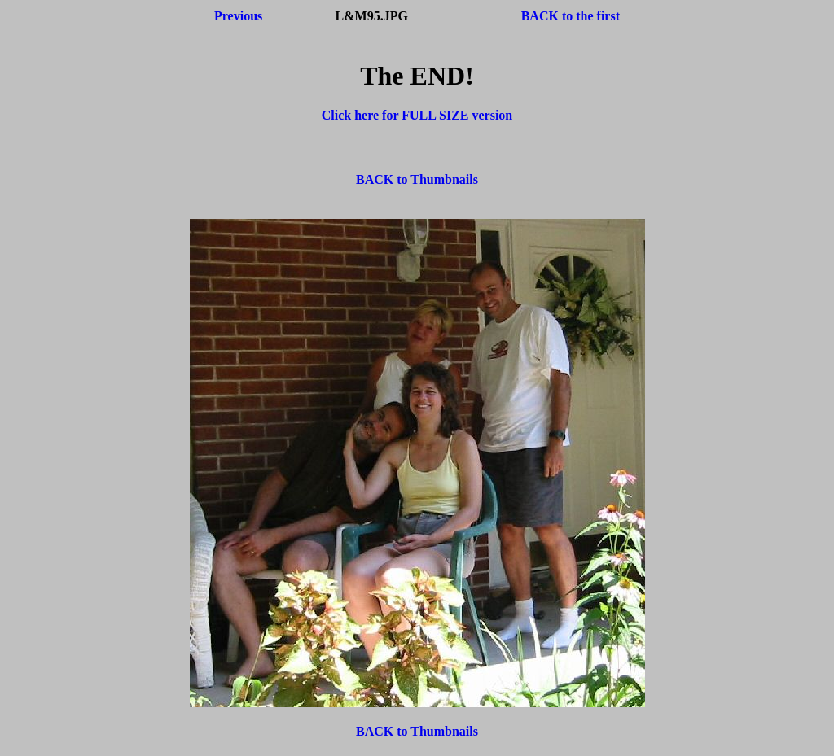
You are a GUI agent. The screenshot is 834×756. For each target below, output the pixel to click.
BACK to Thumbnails (417, 179)
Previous (238, 16)
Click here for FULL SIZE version (417, 115)
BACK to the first (570, 16)
